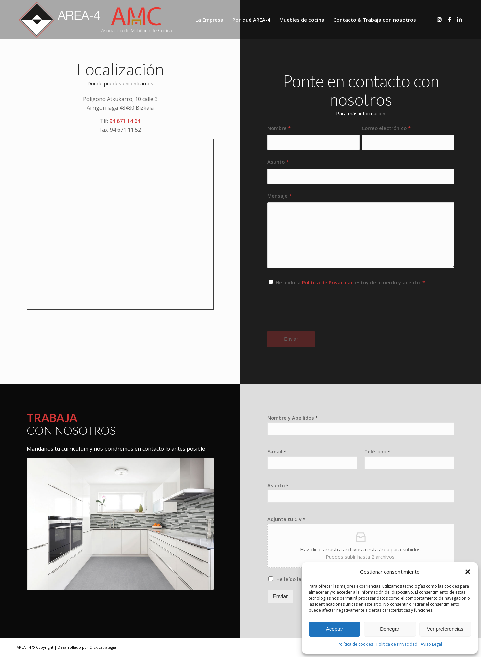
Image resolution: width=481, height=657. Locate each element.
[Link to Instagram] (439, 19)
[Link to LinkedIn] (459, 19)
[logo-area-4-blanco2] (95, 19)
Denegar (389, 629)
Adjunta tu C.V (286, 519)
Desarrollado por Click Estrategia (87, 647)
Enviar (280, 596)
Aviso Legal (431, 644)
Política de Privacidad (396, 644)
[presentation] (318, 314)
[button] (467, 571)
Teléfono (377, 451)
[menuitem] (209, 19)
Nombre (279, 128)
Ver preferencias (445, 629)
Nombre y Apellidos (292, 418)
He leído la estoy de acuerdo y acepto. (350, 282)
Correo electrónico (386, 128)
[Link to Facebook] (449, 19)
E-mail (276, 451)
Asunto (278, 161)
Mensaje (279, 195)
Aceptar (334, 629)
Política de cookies (355, 644)
